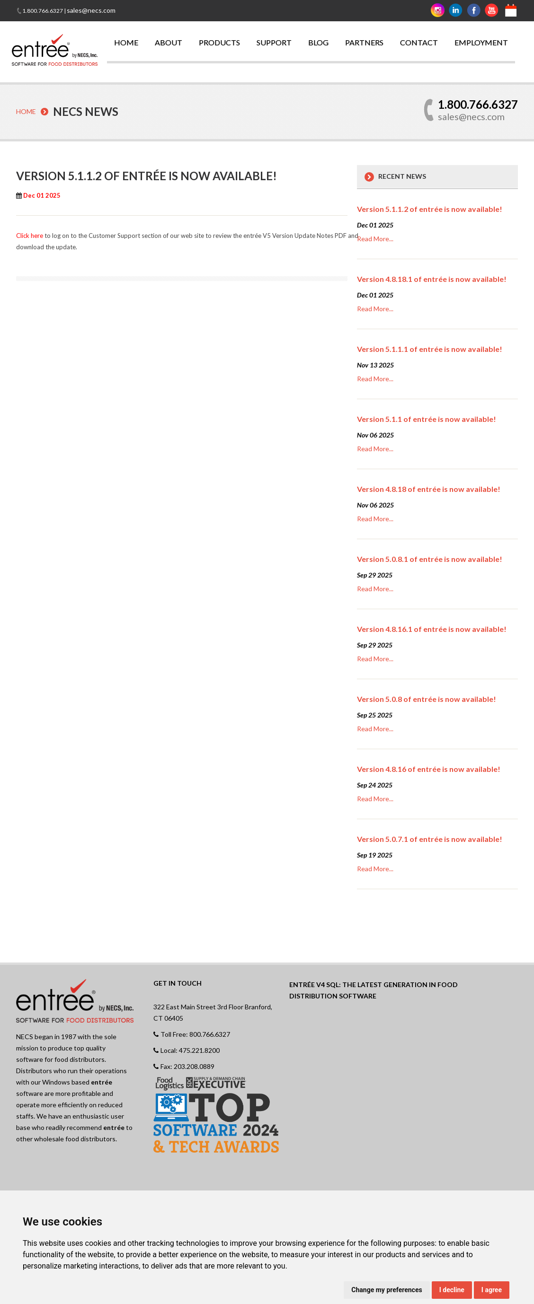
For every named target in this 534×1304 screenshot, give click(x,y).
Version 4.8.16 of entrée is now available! (428, 768)
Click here (29, 235)
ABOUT (168, 42)
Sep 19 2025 (374, 854)
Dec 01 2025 (375, 224)
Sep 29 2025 (374, 574)
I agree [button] (491, 1290)
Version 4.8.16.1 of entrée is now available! (432, 628)
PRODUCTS (219, 42)
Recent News (402, 176)
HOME (126, 42)
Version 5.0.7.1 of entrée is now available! (429, 838)
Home (26, 111)
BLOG (318, 42)
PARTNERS (364, 42)
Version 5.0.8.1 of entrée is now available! (429, 558)
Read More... (375, 238)
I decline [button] (451, 1290)
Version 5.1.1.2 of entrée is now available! (429, 208)
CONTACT (419, 42)
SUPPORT (274, 42)
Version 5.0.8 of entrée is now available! (426, 698)
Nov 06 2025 (375, 434)
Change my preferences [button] (386, 1290)
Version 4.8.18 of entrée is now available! (428, 488)
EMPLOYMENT (481, 42)
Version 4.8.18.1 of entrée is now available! (432, 278)
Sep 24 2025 (374, 784)
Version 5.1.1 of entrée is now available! (426, 418)
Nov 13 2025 (375, 364)
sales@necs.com (91, 10)
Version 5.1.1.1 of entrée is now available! (429, 348)
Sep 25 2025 (374, 714)
